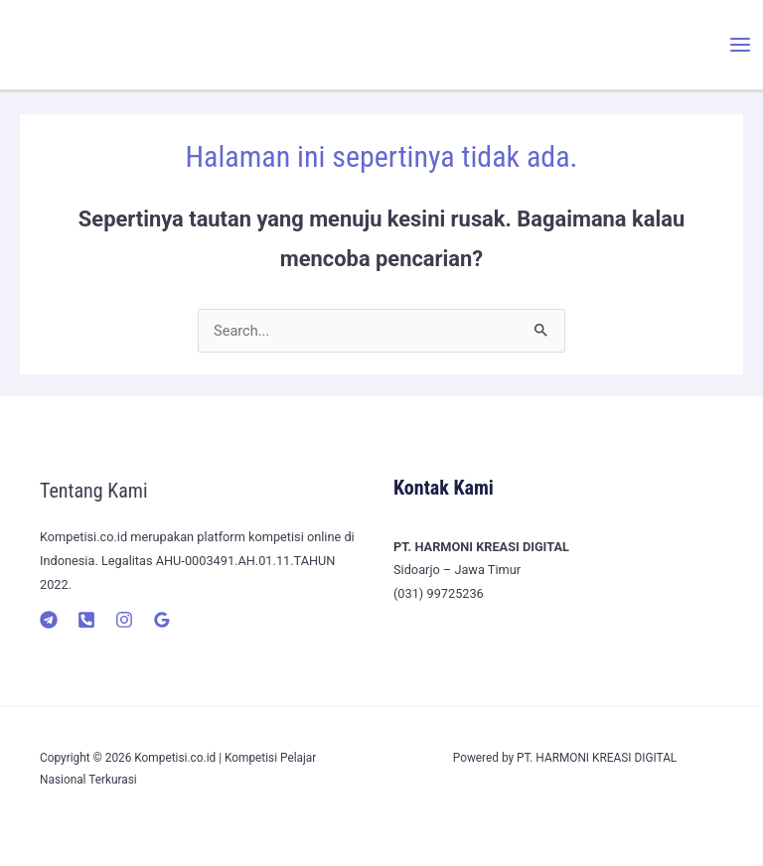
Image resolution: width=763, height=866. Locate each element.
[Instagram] (124, 620)
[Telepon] (86, 620)
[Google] (162, 620)
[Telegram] (49, 620)
